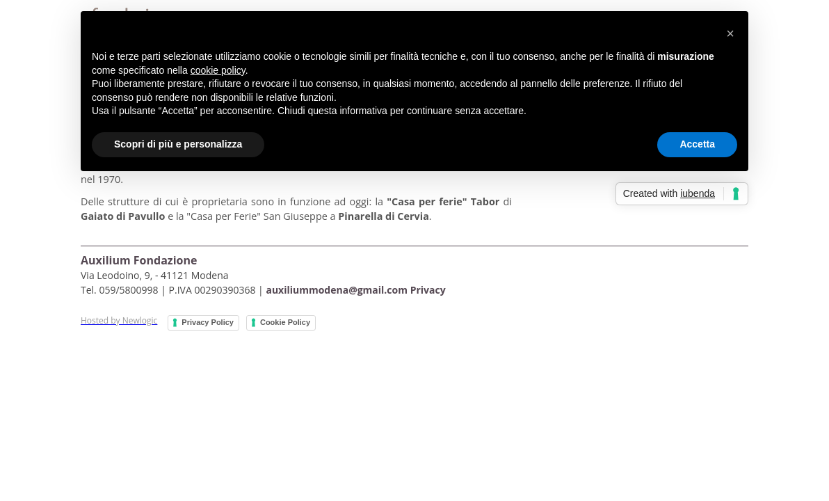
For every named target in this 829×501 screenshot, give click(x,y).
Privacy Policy (208, 322)
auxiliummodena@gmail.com (337, 289)
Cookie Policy (285, 322)
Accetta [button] (697, 144)
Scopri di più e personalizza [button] (178, 144)
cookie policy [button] (218, 70)
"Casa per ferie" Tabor (445, 201)
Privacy (428, 289)
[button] (730, 33)
